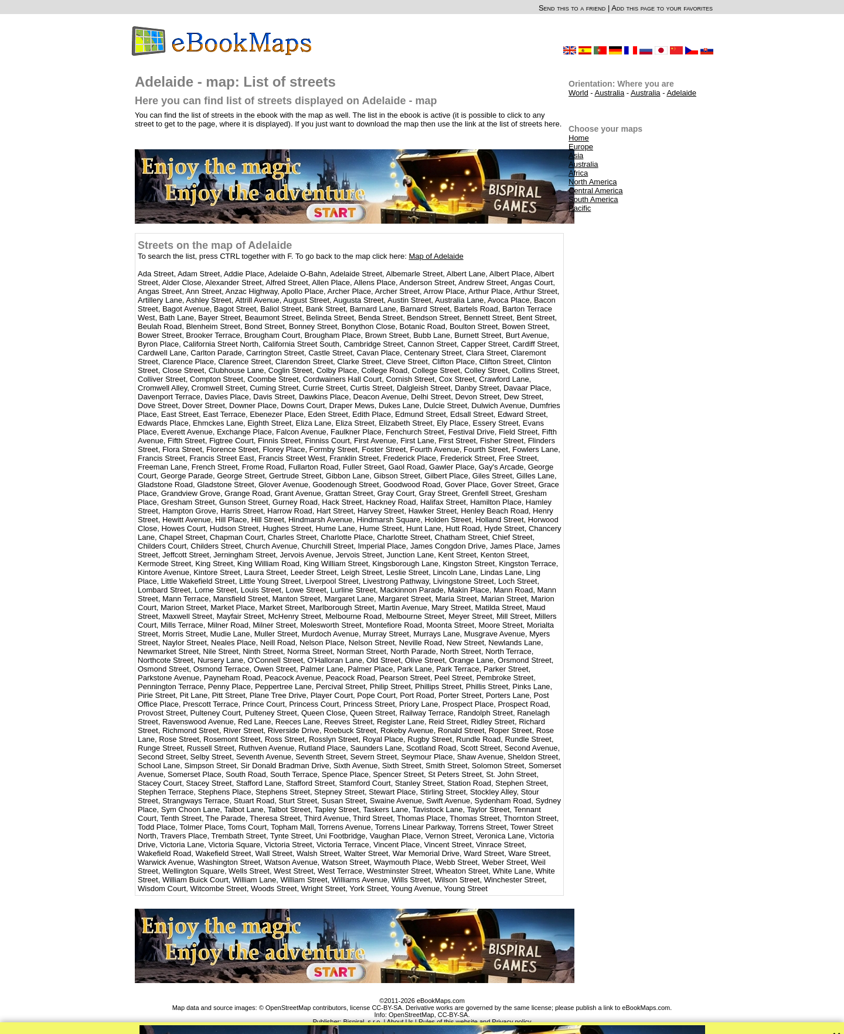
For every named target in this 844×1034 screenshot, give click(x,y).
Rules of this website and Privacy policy (475, 1021)
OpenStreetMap (411, 1014)
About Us (400, 1021)
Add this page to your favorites (662, 8)
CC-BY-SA (453, 1014)
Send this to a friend (572, 8)
